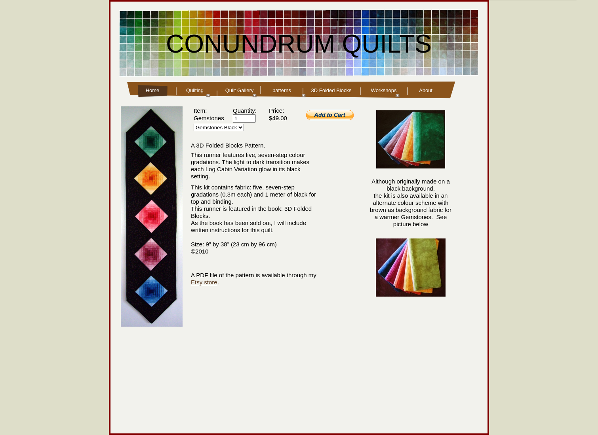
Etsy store (204, 282)
